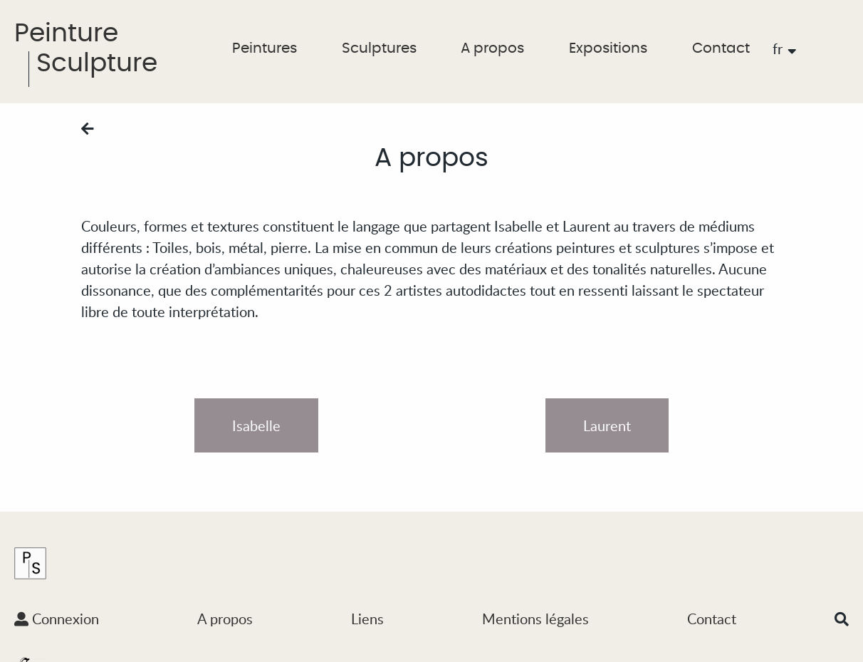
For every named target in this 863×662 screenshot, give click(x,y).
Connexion (56, 619)
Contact (721, 48)
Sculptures (379, 48)
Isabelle (256, 425)
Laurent (607, 425)
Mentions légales (535, 619)
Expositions (608, 48)
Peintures (264, 48)
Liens (367, 619)
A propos (492, 48)
